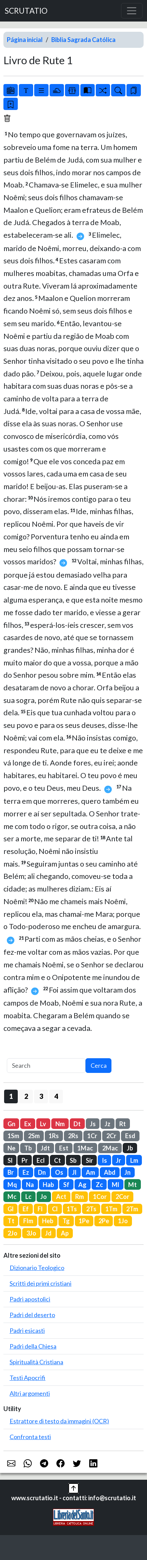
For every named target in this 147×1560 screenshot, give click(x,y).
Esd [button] (130, 1136)
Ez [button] (26, 1172)
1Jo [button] (123, 1221)
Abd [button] (110, 1172)
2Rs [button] (73, 1136)
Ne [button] (11, 1148)
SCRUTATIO (26, 10)
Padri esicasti (27, 1330)
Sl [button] (10, 1160)
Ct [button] (57, 1160)
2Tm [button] (132, 1209)
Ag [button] (82, 1184)
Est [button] (63, 1148)
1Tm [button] (111, 1209)
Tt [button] (11, 1221)
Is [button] (104, 1160)
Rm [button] (79, 1196)
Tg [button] (66, 1221)
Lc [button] (28, 1196)
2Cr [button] (111, 1136)
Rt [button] (122, 1124)
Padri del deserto (32, 1315)
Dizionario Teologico (37, 1267)
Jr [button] (118, 1160)
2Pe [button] (103, 1221)
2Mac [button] (110, 1148)
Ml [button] (115, 1184)
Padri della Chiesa (33, 1346)
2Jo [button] (12, 1233)
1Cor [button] (100, 1196)
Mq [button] (12, 1184)
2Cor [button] (122, 1196)
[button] (73, 1487)
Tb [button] (28, 1148)
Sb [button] (73, 1160)
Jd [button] (48, 1233)
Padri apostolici (30, 1299)
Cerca (99, 1065)
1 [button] (11, 1096)
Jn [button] (127, 1172)
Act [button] (61, 1196)
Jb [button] (130, 1148)
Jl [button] (74, 1172)
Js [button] (93, 1124)
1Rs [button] (54, 1136)
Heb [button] (47, 1221)
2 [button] (26, 1096)
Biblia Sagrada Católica (83, 39)
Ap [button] (65, 1233)
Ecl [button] (41, 1160)
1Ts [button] (72, 1209)
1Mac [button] (85, 1148)
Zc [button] (99, 1184)
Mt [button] (132, 1184)
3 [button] (41, 1096)
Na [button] (30, 1184)
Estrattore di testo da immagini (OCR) (59, 1421)
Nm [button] (60, 1124)
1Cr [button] (92, 1136)
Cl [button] (55, 1209)
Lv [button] (43, 1124)
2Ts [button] (91, 1209)
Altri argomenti (30, 1393)
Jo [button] (43, 1196)
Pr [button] (25, 1160)
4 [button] (56, 1096)
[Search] (46, 1065)
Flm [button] (28, 1221)
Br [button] (11, 1172)
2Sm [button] (34, 1136)
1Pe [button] (84, 1221)
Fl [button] (40, 1209)
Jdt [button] (45, 1148)
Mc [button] (12, 1196)
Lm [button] (134, 1160)
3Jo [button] (31, 1233)
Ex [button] (27, 1124)
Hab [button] (48, 1184)
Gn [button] (11, 1124)
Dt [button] (77, 1124)
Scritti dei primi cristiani (40, 1283)
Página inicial (25, 39)
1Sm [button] (13, 1136)
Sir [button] (89, 1160)
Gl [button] (11, 1209)
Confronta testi (30, 1436)
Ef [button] (26, 1209)
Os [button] (59, 1172)
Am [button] (90, 1172)
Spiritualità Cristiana (36, 1362)
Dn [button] (42, 1172)
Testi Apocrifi (27, 1377)
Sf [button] (66, 1184)
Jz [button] (107, 1124)
